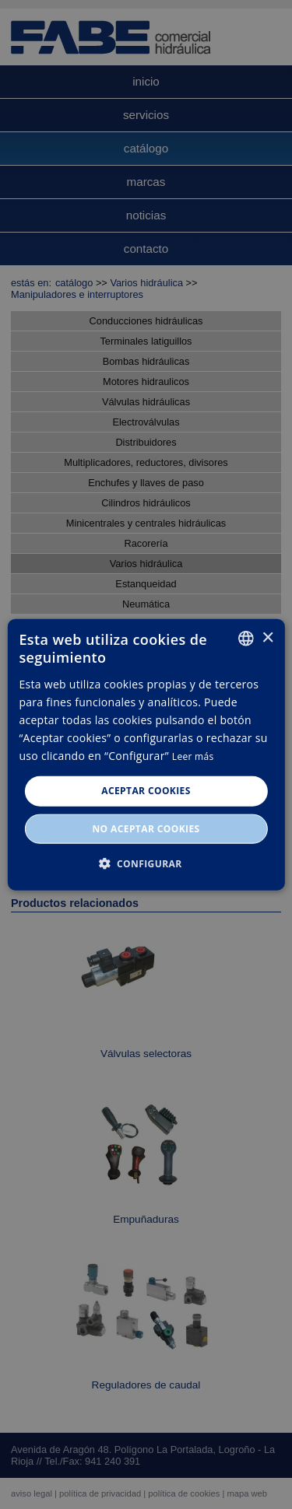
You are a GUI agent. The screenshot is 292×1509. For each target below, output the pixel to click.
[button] (146, 862)
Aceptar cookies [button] (145, 790)
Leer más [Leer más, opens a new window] (193, 756)
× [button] (267, 637)
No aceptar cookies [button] (145, 828)
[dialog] (146, 754)
